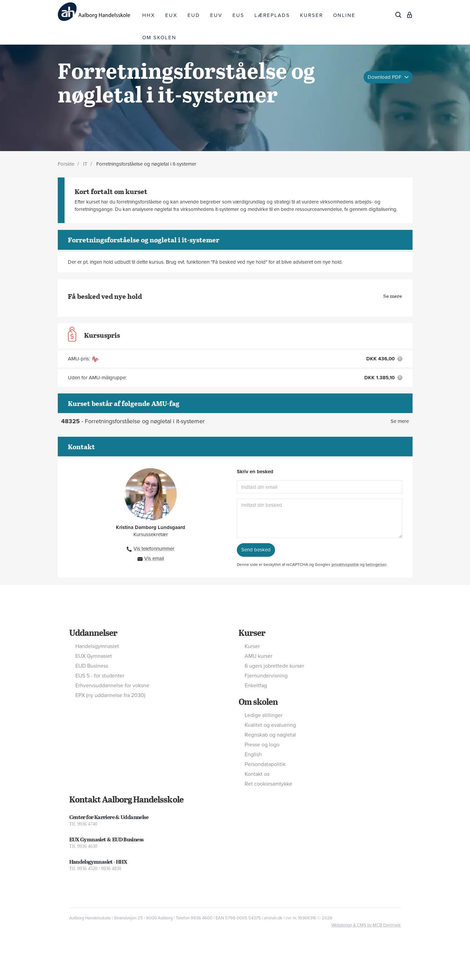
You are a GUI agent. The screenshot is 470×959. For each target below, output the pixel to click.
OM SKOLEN (159, 37)
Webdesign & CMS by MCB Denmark (366, 925)
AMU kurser (258, 656)
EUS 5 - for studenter (99, 675)
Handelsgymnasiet (97, 646)
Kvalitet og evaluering (270, 725)
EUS (238, 15)
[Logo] (98, 11)
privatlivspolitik (345, 564)
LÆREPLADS (272, 15)
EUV (216, 15)
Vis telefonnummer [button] (153, 549)
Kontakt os (257, 774)
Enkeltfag (256, 685)
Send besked (256, 550)
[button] (399, 358)
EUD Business (91, 666)
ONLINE (344, 15)
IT (85, 164)
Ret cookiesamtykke (268, 784)
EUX (171, 15)
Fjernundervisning (266, 675)
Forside (66, 164)
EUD (194, 15)
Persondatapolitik (265, 764)
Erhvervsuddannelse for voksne (112, 685)
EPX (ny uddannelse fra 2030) (110, 695)
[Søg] (398, 15)
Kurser (252, 632)
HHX (148, 15)
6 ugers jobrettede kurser (274, 666)
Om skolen (258, 701)
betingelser (376, 564)
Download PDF (385, 77)
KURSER (311, 15)
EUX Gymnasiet (93, 656)
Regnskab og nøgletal (270, 735)
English (253, 754)
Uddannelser (93, 632)
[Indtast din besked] (319, 518)
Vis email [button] (154, 558)
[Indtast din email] (319, 487)
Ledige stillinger (263, 715)
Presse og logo (262, 744)
